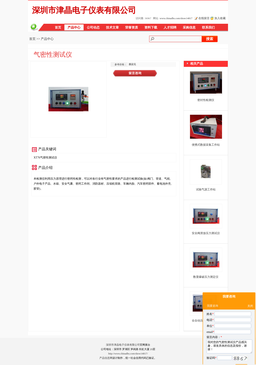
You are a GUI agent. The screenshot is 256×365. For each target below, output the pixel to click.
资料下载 (150, 27)
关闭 (250, 296)
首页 (58, 27)
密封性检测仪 (205, 100)
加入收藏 (220, 18)
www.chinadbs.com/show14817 (176, 18)
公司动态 (93, 27)
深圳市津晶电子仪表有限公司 (123, 344)
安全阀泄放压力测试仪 (206, 233)
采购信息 (189, 27)
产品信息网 (105, 358)
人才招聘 (170, 27)
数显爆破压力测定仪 (205, 276)
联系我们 (208, 27)
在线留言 (204, 18)
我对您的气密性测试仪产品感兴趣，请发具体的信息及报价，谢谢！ (229, 336)
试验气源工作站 (206, 189)
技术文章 (112, 27)
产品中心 (74, 27)
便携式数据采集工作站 (206, 144)
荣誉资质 (131, 27)
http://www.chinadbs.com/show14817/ (128, 353)
